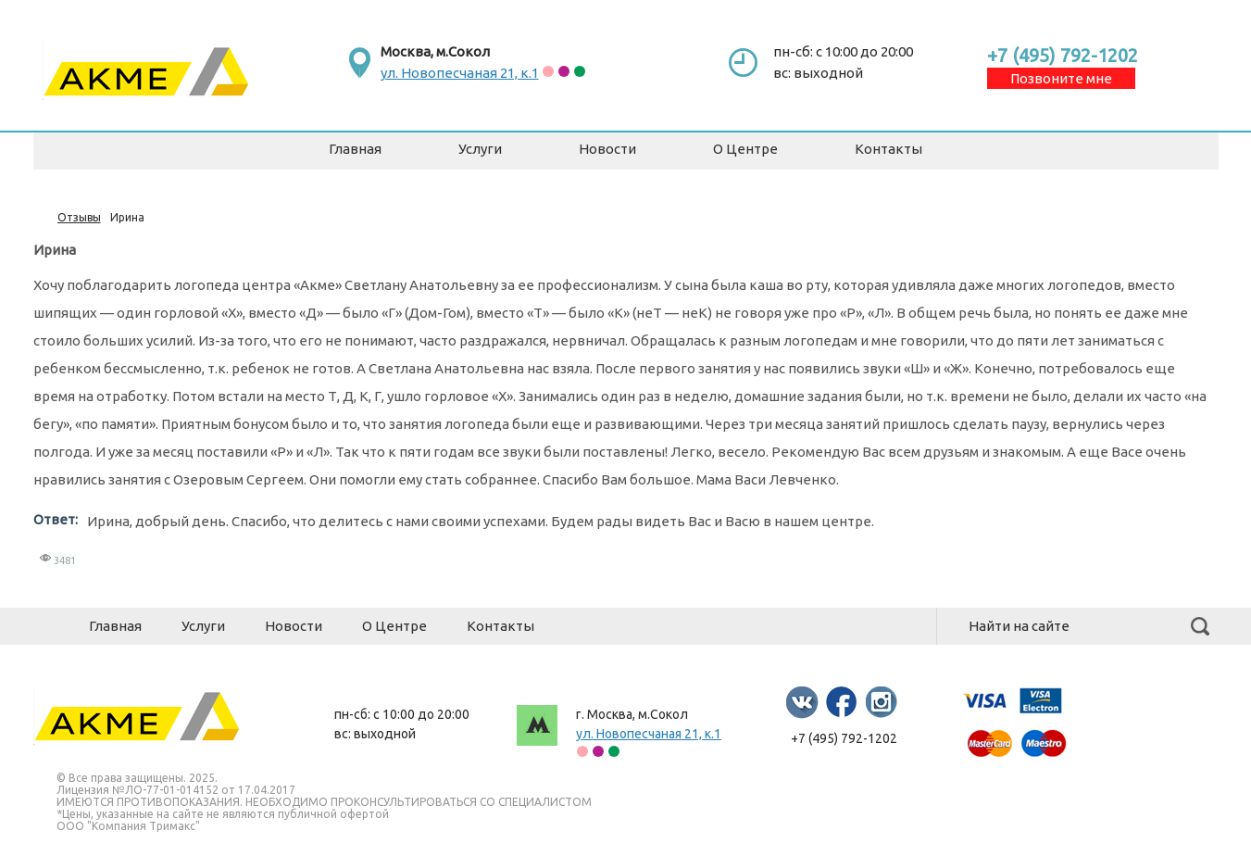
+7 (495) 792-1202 (1062, 55)
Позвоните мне (1061, 78)
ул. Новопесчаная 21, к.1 (460, 73)
